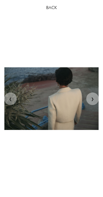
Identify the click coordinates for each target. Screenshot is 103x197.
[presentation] (10, 98)
